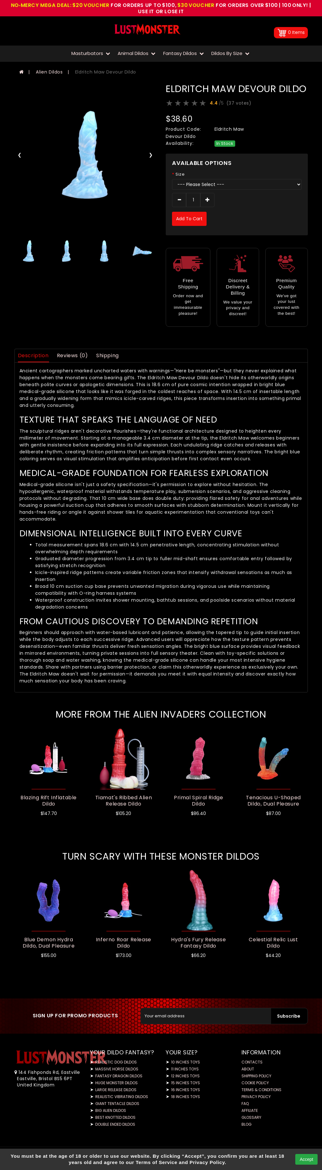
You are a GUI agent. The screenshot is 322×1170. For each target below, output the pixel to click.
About (248, 1069)
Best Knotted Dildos (115, 1117)
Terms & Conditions (261, 1089)
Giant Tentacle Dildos (117, 1103)
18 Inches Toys (185, 1096)
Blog (247, 1124)
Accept (306, 1159)
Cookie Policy (255, 1082)
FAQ (245, 1103)
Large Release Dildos (115, 1089)
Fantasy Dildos (183, 53)
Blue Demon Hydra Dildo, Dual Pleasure (49, 942)
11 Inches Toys (185, 1069)
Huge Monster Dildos (116, 1082)
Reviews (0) (72, 355)
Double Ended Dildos (115, 1124)
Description (33, 355)
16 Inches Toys (185, 1089)
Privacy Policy (256, 1096)
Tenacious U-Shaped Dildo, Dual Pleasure (273, 800)
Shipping (107, 355)
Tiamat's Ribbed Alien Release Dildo (123, 800)
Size (180, 174)
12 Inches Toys (185, 1076)
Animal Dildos (136, 53)
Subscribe (288, 1016)
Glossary (251, 1117)
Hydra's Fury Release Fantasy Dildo (198, 942)
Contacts (252, 1062)
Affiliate (250, 1110)
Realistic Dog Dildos (116, 1062)
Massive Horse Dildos (116, 1069)
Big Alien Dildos (110, 1110)
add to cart (189, 219)
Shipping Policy (256, 1076)
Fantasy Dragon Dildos (118, 1076)
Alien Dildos (49, 72)
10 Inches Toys (185, 1062)
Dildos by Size (230, 53)
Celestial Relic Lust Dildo (273, 942)
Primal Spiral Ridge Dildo (198, 800)
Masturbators (90, 53)
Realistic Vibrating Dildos (121, 1096)
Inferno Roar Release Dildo (123, 942)
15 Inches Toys (185, 1082)
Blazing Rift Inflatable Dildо (48, 800)
